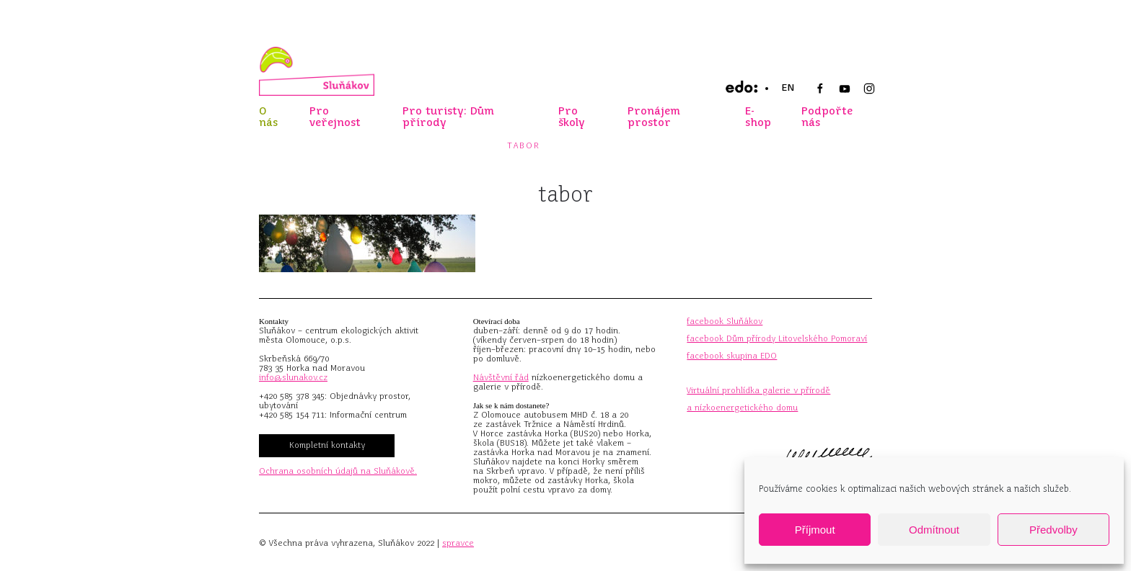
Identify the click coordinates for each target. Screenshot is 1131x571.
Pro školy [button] (571, 116)
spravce (458, 543)
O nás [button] (268, 116)
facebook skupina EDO (732, 356)
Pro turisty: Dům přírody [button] (448, 116)
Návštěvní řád (501, 377)
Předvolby (1053, 529)
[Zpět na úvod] (316, 71)
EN (787, 87)
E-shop (758, 116)
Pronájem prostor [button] (654, 116)
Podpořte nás (827, 116)
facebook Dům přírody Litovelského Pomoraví (777, 338)
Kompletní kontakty (327, 445)
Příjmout (815, 529)
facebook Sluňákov (724, 321)
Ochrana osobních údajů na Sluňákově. (338, 471)
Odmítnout (934, 529)
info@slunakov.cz (293, 377)
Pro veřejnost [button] (335, 116)
